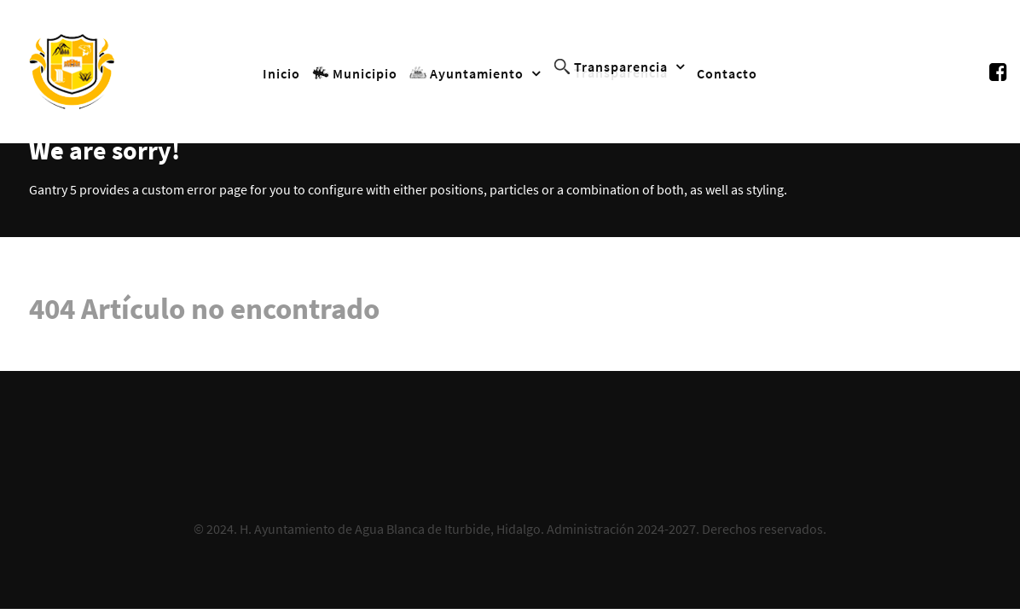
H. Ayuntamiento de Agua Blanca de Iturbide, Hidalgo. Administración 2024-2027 (468, 528)
